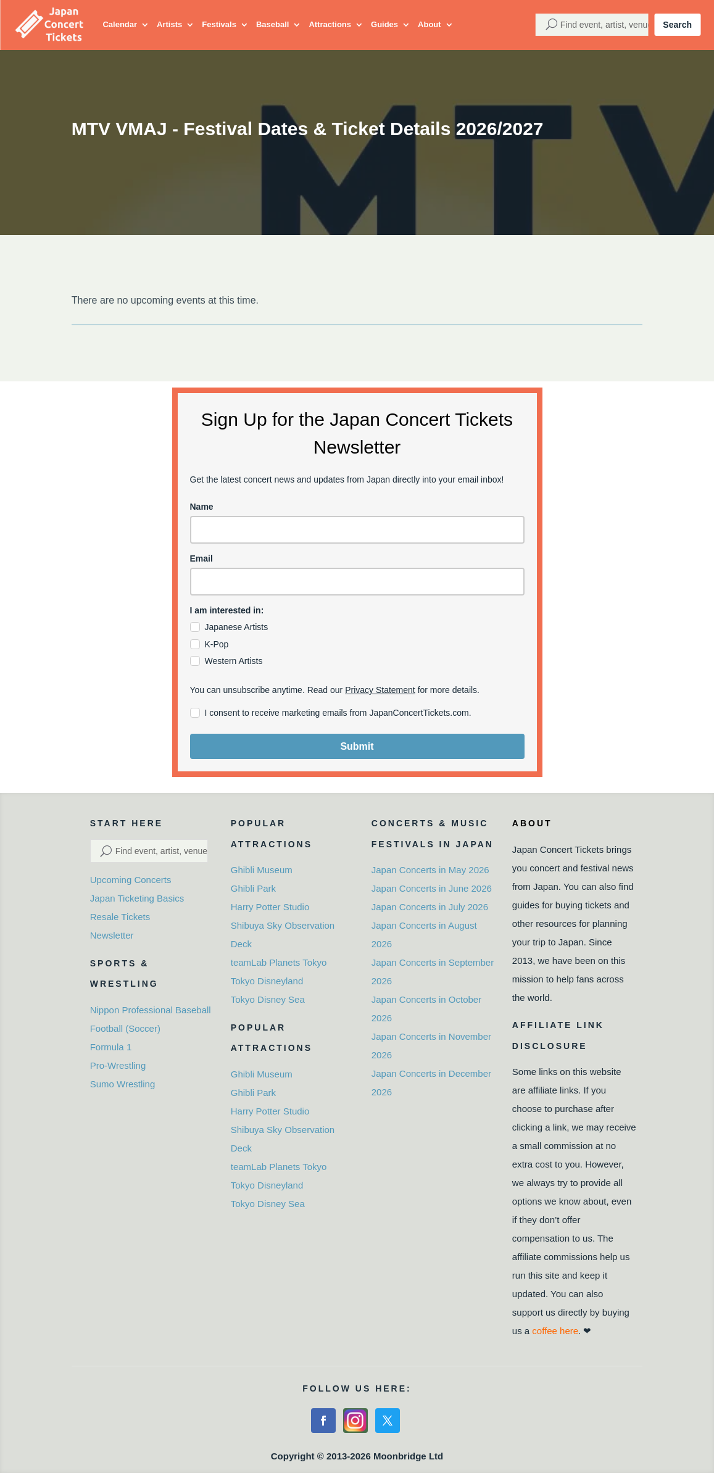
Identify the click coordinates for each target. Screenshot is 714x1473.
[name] (357, 530)
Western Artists (234, 661)
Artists (169, 24)
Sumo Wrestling (123, 1084)
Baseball (272, 24)
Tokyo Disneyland (267, 981)
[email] (357, 581)
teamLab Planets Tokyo (279, 962)
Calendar (119, 24)
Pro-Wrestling (118, 1065)
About (429, 24)
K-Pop (217, 644)
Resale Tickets (120, 916)
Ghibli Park (253, 888)
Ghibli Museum (262, 870)
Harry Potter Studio (270, 907)
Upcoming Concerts (131, 879)
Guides (384, 24)
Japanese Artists (236, 627)
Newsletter (112, 935)
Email (201, 558)
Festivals (219, 24)
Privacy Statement (380, 690)
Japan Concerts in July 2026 (430, 907)
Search (677, 25)
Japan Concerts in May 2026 (430, 870)
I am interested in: (227, 610)
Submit (356, 746)
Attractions (330, 24)
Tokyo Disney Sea (268, 999)
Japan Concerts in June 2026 (432, 888)
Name (202, 507)
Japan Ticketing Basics (137, 898)
